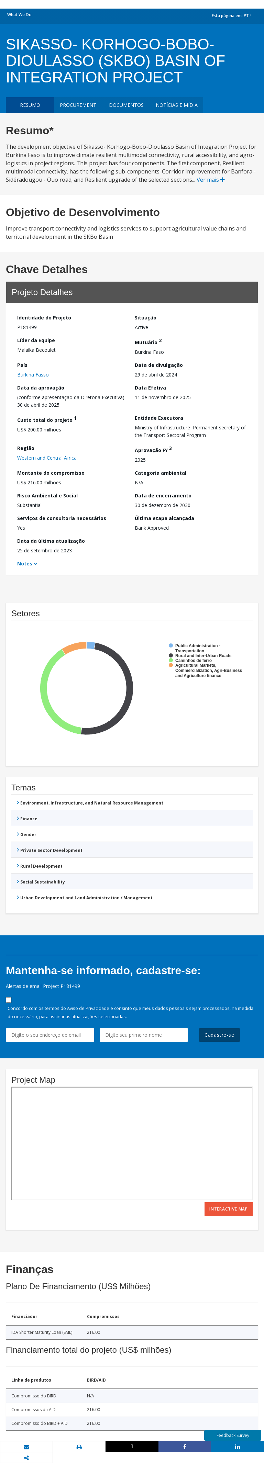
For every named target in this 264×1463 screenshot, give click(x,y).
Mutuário (148, 341)
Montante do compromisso (51, 473)
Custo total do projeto (47, 419)
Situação (145, 317)
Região (25, 448)
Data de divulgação (159, 365)
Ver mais (211, 179)
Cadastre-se (219, 1035)
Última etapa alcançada (164, 518)
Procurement (78, 105)
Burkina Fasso (33, 374)
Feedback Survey (233, 1435)
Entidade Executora (159, 418)
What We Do (19, 15)
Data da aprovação (40, 387)
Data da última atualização (51, 541)
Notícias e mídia (177, 105)
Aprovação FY (153, 449)
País (22, 365)
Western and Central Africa (47, 457)
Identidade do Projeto (44, 317)
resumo (30, 105)
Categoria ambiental (160, 473)
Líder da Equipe (36, 340)
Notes (24, 563)
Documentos (126, 105)
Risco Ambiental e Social (47, 495)
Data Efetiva (150, 387)
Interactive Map (228, 1209)
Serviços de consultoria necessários (61, 518)
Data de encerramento (163, 495)
